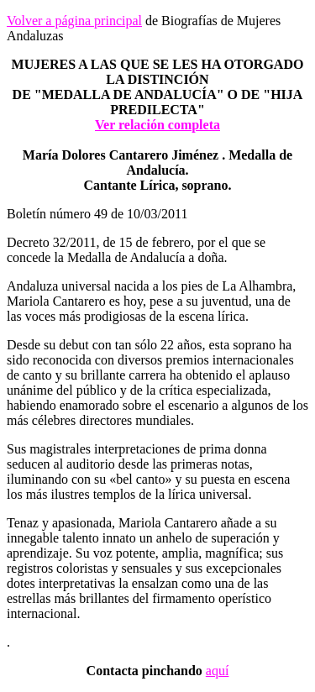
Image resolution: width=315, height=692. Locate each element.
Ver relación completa (157, 125)
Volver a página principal (74, 20)
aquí (217, 670)
